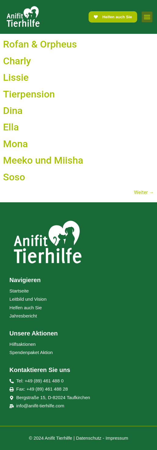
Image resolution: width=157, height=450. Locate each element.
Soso (14, 177)
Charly (17, 61)
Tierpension (29, 94)
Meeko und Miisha (43, 160)
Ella (11, 127)
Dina (13, 110)
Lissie (16, 77)
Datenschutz (88, 438)
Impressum (116, 438)
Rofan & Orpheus (40, 44)
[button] (147, 17)
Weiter (144, 192)
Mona (15, 144)
